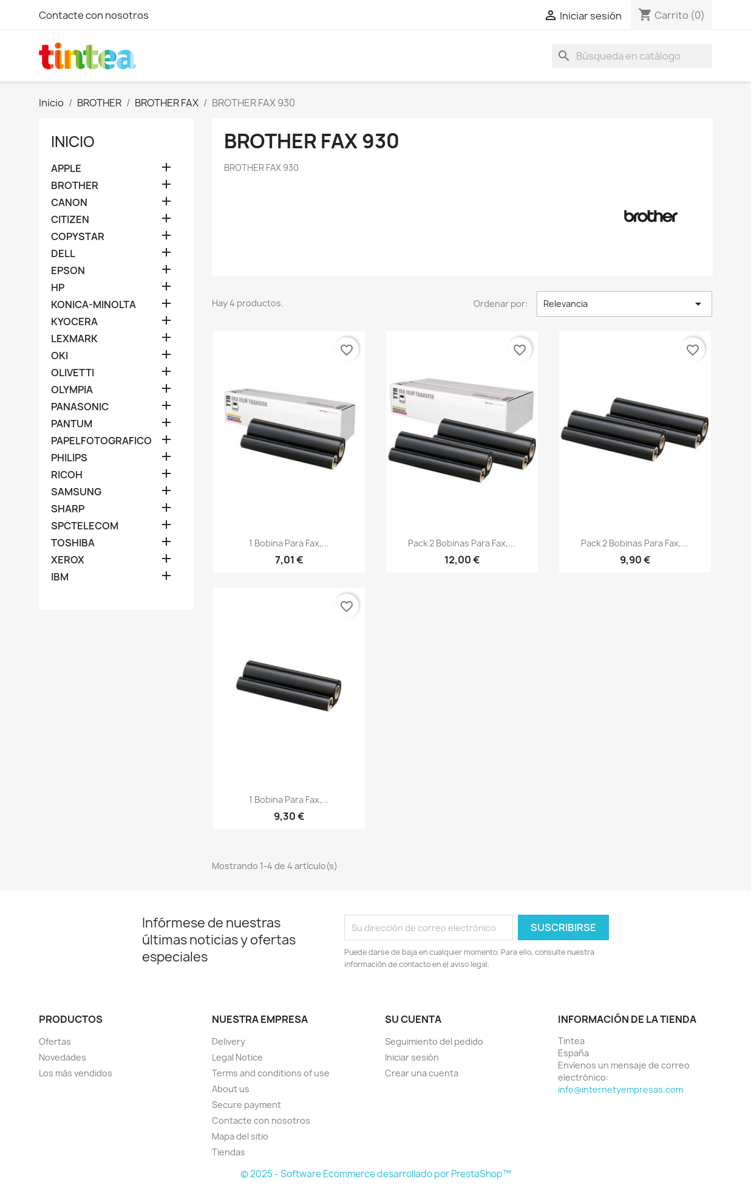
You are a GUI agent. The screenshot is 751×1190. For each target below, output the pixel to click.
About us (231, 1089)
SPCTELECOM (84, 526)
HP (57, 287)
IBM (60, 577)
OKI (59, 355)
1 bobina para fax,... (289, 543)
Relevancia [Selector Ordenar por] (624, 304)
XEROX (67, 560)
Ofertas (55, 1041)
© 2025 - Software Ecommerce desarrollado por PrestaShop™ (375, 1174)
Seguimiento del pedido (434, 1041)
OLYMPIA (72, 389)
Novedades (62, 1057)
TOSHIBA (73, 543)
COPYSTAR (77, 236)
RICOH (67, 475)
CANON (69, 202)
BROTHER (74, 185)
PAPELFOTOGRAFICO (101, 441)
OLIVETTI (72, 372)
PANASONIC (80, 407)
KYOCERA (74, 321)
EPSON (68, 270)
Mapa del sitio (240, 1136)
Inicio (73, 141)
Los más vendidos (75, 1073)
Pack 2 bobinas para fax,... (461, 543)
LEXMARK (74, 338)
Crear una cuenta (421, 1073)
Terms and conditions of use (271, 1073)
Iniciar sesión (412, 1057)
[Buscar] (632, 56)
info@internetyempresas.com (620, 1089)
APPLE (66, 168)
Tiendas (228, 1152)
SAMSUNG (76, 492)
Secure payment (246, 1104)
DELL (63, 253)
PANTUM (71, 424)
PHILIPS (69, 458)
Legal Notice (237, 1057)
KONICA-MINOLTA (93, 304)
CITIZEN (70, 219)
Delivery (228, 1041)
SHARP (67, 509)
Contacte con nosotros (94, 15)
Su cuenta (413, 1019)
